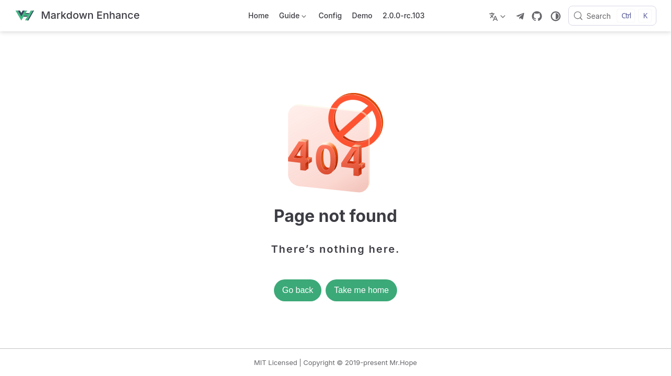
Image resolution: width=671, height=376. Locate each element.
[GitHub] (537, 16)
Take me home (361, 290)
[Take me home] (77, 16)
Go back (298, 290)
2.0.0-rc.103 (403, 15)
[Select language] (498, 15)
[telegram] (520, 16)
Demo (362, 15)
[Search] (612, 16)
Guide (291, 17)
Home (258, 15)
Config (330, 15)
